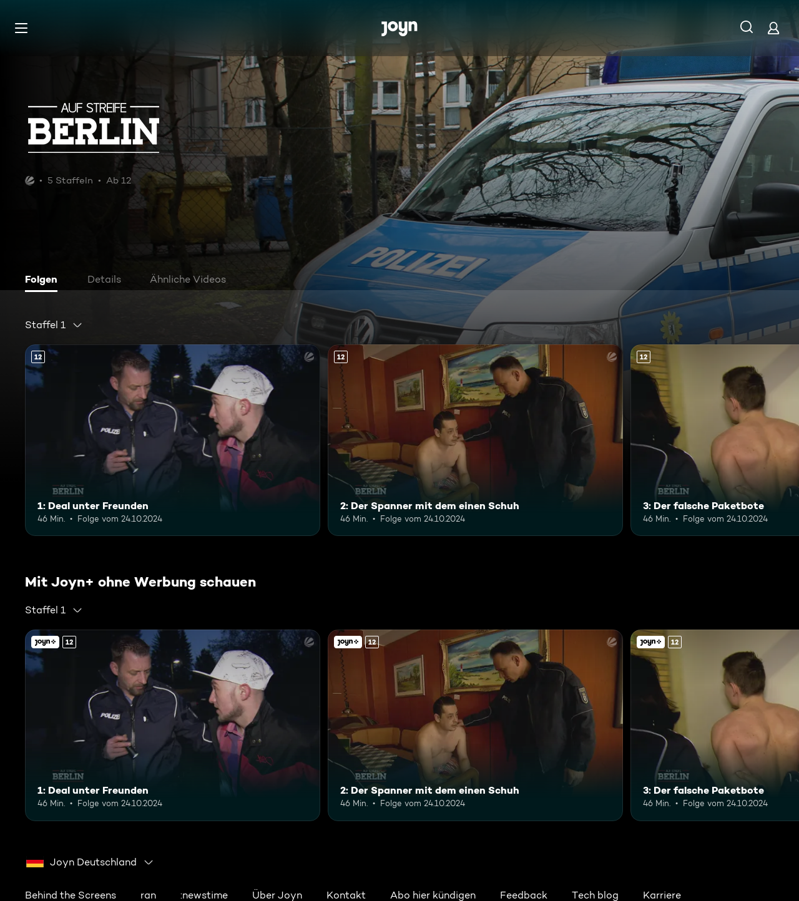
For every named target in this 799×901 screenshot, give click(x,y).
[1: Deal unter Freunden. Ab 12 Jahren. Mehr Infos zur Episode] (172, 440)
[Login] (773, 28)
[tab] (44, 281)
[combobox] (54, 325)
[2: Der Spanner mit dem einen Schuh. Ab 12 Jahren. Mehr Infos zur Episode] (475, 440)
